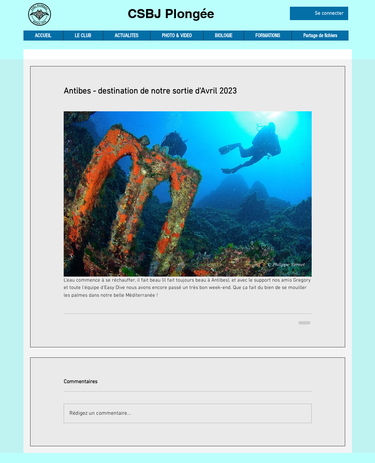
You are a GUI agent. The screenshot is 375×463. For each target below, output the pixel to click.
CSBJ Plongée (171, 13)
